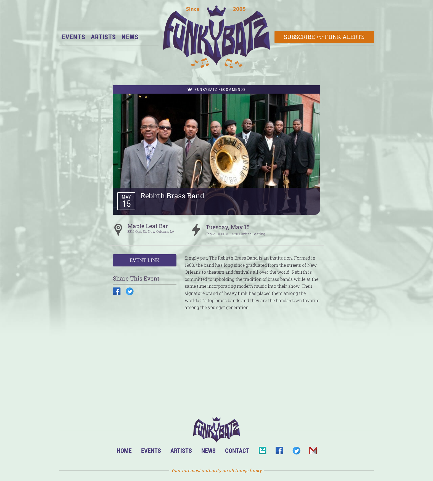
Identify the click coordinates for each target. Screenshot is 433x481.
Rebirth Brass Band (172, 195)
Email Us (313, 452)
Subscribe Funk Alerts (324, 37)
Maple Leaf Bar (147, 226)
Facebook (279, 452)
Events (73, 37)
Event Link (145, 260)
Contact (237, 450)
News (130, 37)
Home (124, 450)
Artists (103, 37)
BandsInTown (262, 452)
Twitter (296, 452)
